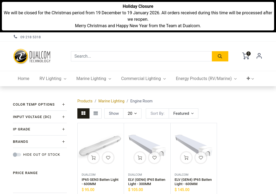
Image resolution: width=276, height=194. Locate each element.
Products (84, 101)
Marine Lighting (111, 101)
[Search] (220, 56)
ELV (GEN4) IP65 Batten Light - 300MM (146, 182)
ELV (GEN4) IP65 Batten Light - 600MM (193, 182)
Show (114, 113)
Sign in (259, 56)
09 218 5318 (30, 37)
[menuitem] (23, 78)
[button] (250, 78)
